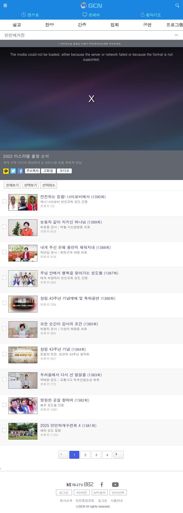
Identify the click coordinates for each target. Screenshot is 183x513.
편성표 (33, 15)
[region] (91, 98)
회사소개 (66, 500)
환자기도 (153, 15)
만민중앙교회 (85, 500)
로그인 (64, 492)
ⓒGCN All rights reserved (93, 506)
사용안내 (117, 500)
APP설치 (99, 492)
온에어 (94, 15)
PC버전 (81, 492)
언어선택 (118, 492)
